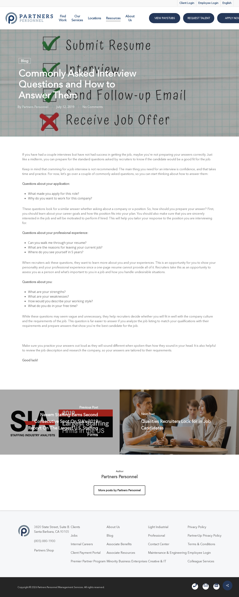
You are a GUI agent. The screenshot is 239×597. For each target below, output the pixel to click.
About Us (113, 527)
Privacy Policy (197, 527)
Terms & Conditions (201, 544)
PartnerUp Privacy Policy (204, 535)
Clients (75, 527)
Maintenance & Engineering (167, 553)
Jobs (74, 535)
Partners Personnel (35, 107)
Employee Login (199, 553)
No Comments (92, 107)
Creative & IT (157, 561)
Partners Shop (44, 550)
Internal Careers (82, 544)
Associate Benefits (119, 544)
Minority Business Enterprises (127, 561)
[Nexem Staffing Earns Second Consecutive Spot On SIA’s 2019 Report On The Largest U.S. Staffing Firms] (60, 422)
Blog (24, 61)
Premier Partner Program (88, 561)
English (226, 3)
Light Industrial (158, 527)
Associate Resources (121, 553)
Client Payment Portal (86, 553)
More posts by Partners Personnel (119, 490)
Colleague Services (201, 561)
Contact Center (158, 544)
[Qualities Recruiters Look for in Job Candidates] (179, 422)
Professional (156, 535)
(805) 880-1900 (44, 541)
